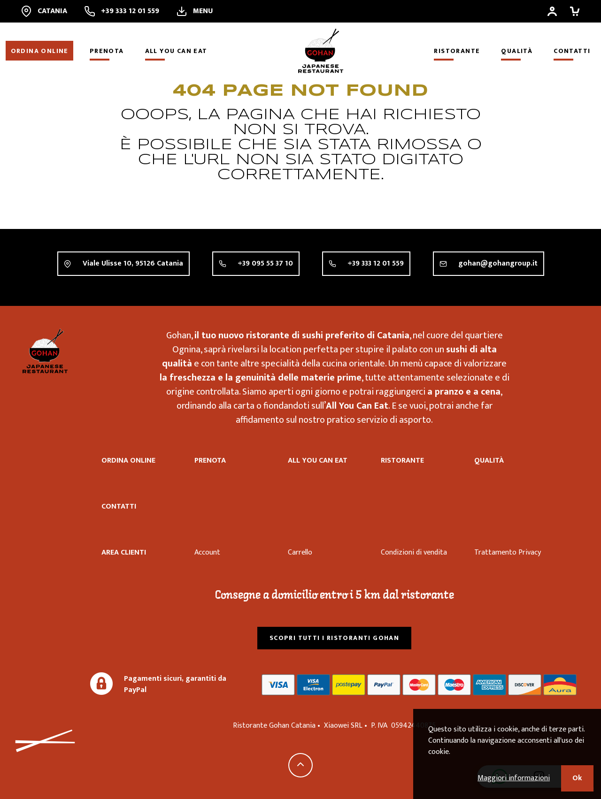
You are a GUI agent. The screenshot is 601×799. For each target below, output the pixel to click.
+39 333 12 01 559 (375, 263)
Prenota (107, 51)
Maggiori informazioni (514, 778)
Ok (577, 778)
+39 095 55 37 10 (265, 263)
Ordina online (40, 51)
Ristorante (457, 51)
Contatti (572, 51)
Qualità (516, 51)
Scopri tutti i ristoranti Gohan (334, 637)
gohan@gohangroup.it (498, 264)
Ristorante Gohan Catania (45, 350)
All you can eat (176, 51)
